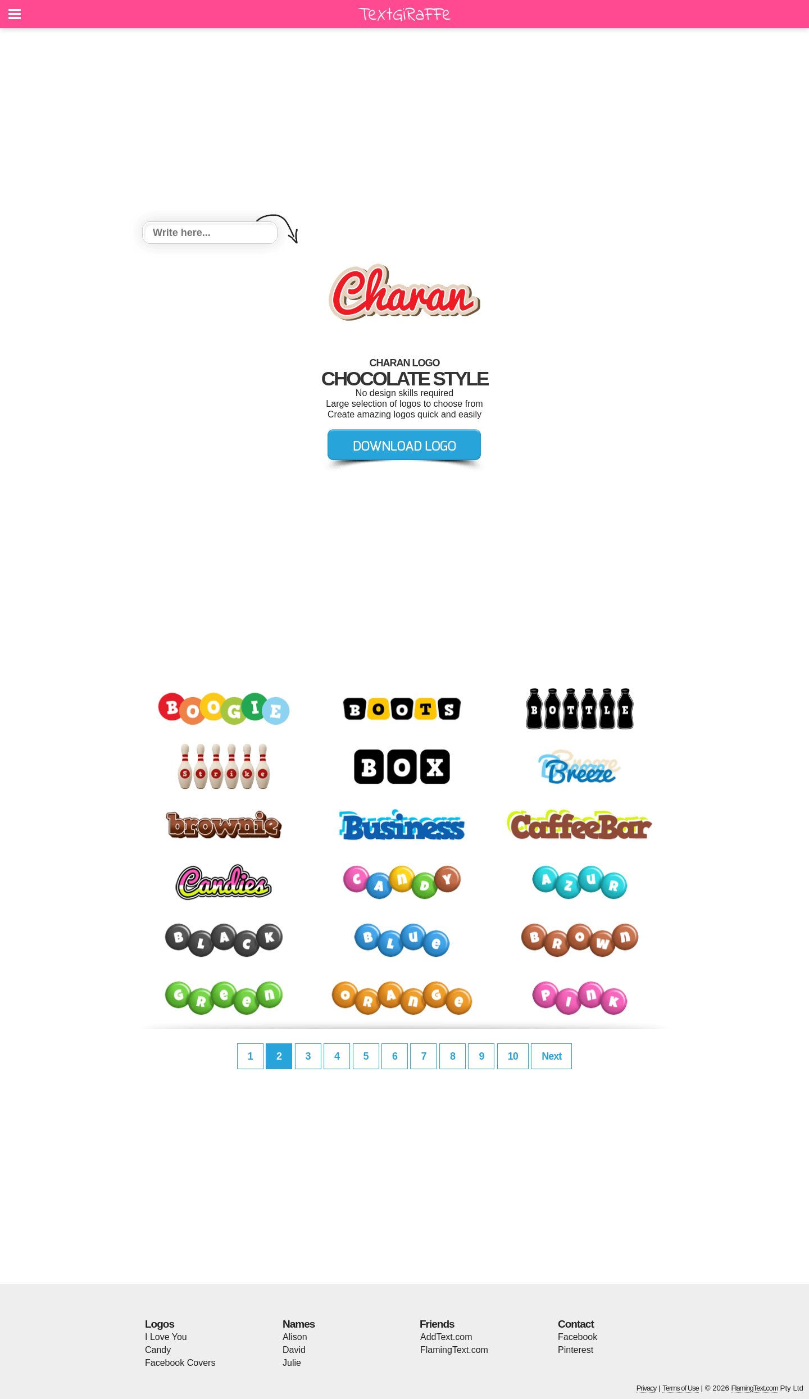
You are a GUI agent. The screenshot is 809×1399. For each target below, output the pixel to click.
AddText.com (446, 1337)
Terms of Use (680, 1388)
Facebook (577, 1337)
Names (299, 1324)
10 (513, 1056)
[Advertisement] (404, 126)
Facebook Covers (180, 1363)
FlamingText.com (454, 1350)
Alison (295, 1337)
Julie (292, 1363)
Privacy (647, 1388)
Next (551, 1056)
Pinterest (575, 1350)
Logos (159, 1324)
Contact (576, 1324)
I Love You (166, 1337)
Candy (158, 1350)
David (294, 1350)
